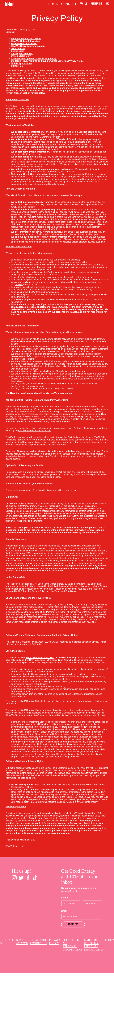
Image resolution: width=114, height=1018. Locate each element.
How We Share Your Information (22, 715)
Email (64, 911)
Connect (69, 4)
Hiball (9, 940)
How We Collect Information (39, 701)
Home (53, 4)
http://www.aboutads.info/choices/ (34, 430)
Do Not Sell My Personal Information (72, 944)
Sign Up (73, 924)
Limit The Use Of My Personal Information (93, 944)
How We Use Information (38, 710)
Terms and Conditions (38, 941)
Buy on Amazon (22, 941)
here (98, 451)
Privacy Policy (55, 941)
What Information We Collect (40, 657)
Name (64, 897)
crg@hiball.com (63, 472)
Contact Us (72, 797)
